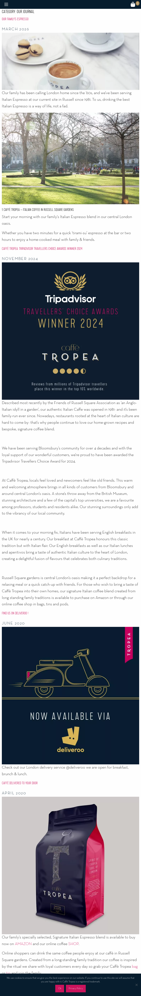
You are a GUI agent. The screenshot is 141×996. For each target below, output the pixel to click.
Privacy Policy (76, 988)
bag (135, 967)
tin (8, 973)
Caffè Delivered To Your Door (20, 783)
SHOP (73, 944)
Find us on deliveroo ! (15, 613)
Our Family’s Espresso (15, 19)
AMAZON (23, 944)
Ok (59, 988)
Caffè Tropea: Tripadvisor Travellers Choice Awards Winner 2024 (42, 249)
